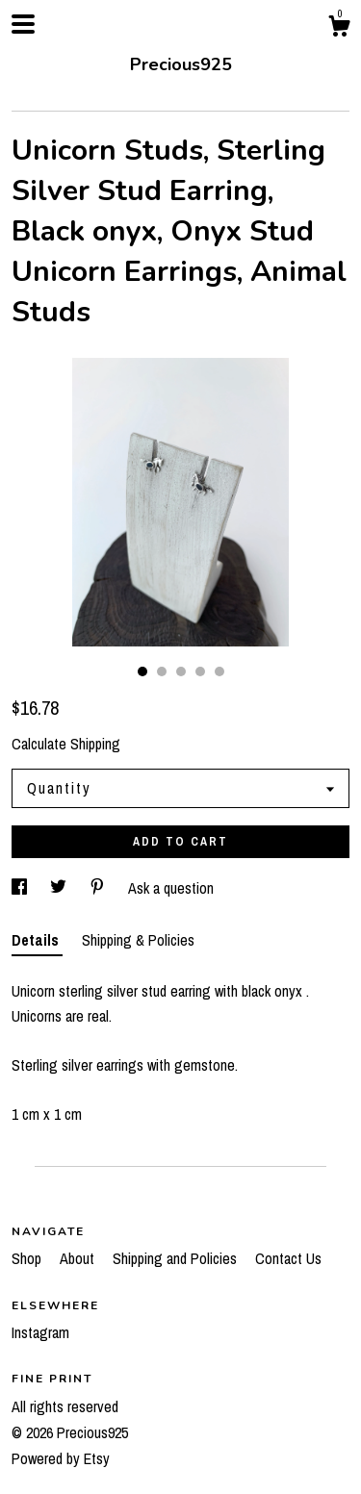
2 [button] (162, 671)
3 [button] (181, 671)
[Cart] (338, 28)
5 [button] (219, 671)
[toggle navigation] (23, 24)
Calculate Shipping (66, 743)
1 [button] (142, 671)
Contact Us (288, 1258)
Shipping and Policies (177, 1258)
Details (37, 939)
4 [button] (200, 671)
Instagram (40, 1332)
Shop (28, 1258)
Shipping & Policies (138, 939)
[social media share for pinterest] (99, 888)
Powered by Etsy (61, 1458)
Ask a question (171, 888)
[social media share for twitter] (60, 888)
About (79, 1258)
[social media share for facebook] (21, 888)
